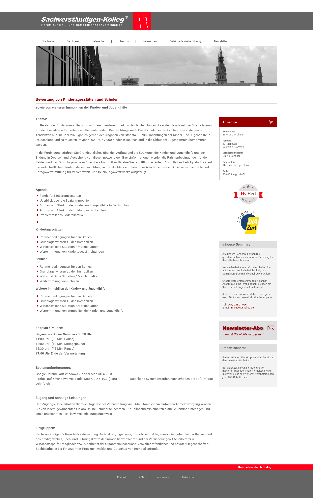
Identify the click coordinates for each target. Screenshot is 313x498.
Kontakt (121, 477)
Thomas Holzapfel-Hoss (236, 165)
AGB (141, 477)
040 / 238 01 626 (237, 304)
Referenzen (150, 41)
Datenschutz (189, 477)
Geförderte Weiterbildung (185, 41)
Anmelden (247, 122)
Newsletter (221, 41)
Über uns (124, 41)
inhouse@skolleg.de (242, 307)
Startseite (48, 41)
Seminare (73, 41)
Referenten (98, 41)
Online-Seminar (231, 155)
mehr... (245, 377)
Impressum (163, 477)
